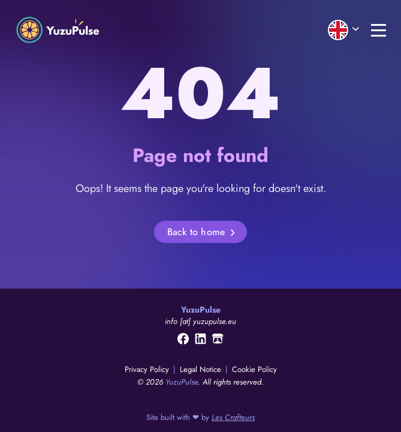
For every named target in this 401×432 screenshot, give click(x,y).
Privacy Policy (148, 369)
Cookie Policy (254, 369)
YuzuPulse (181, 382)
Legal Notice (202, 369)
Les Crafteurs (233, 417)
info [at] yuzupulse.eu (200, 321)
